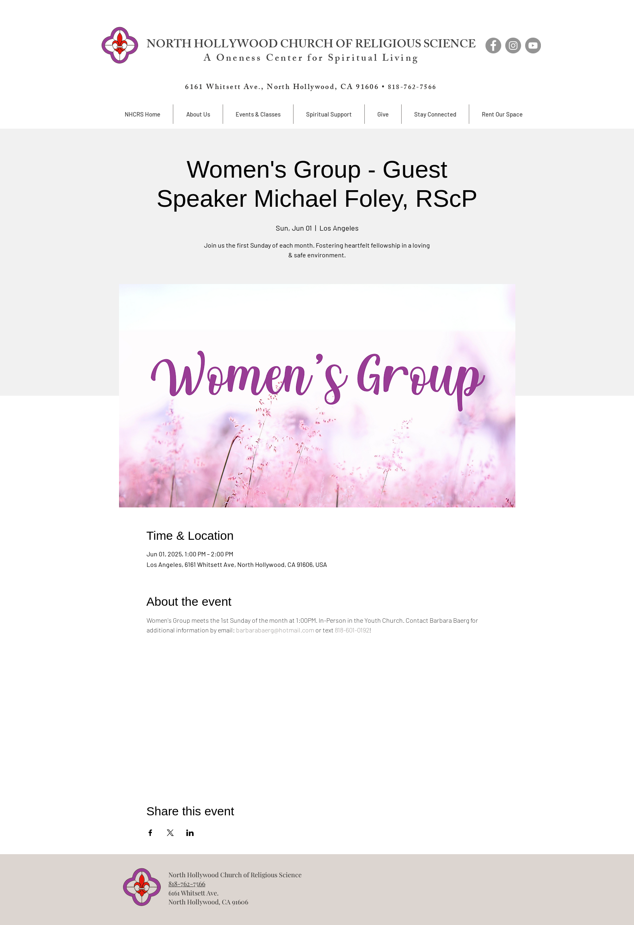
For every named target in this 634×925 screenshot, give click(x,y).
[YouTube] (533, 45)
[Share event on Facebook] (150, 833)
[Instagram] (513, 45)
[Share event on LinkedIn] (190, 833)
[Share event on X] (170, 833)
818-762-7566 (186, 883)
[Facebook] (493, 45)
